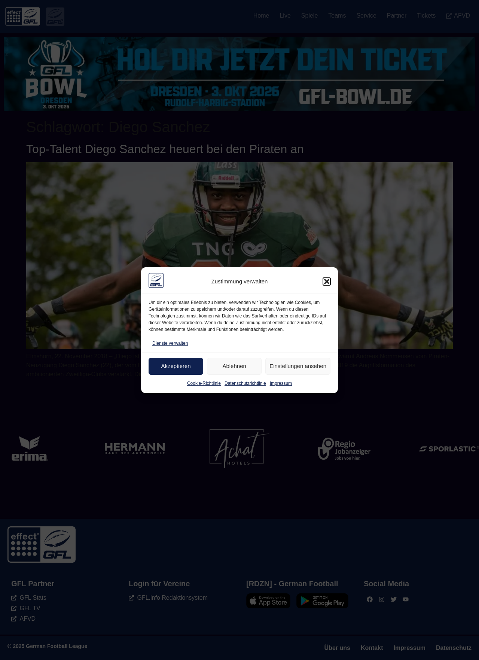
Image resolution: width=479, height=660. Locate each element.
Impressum (281, 383)
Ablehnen (234, 366)
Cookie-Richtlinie (204, 383)
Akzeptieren (175, 366)
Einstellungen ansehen (297, 366)
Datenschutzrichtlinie (245, 383)
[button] (326, 281)
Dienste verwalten (170, 343)
